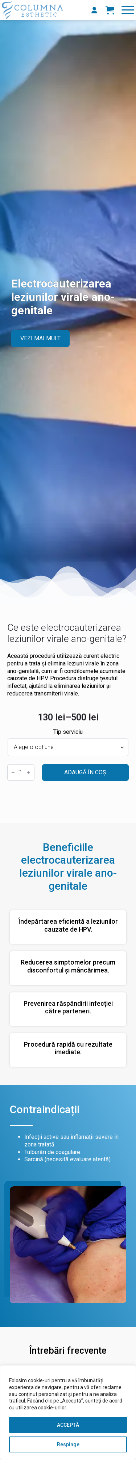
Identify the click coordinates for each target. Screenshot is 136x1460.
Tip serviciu (68, 732)
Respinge (68, 1444)
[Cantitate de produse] (20, 772)
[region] (68, 1412)
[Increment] (29, 772)
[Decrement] (13, 772)
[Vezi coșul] (110, 10)
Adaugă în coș (85, 772)
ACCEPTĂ (68, 1425)
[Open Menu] (127, 10)
